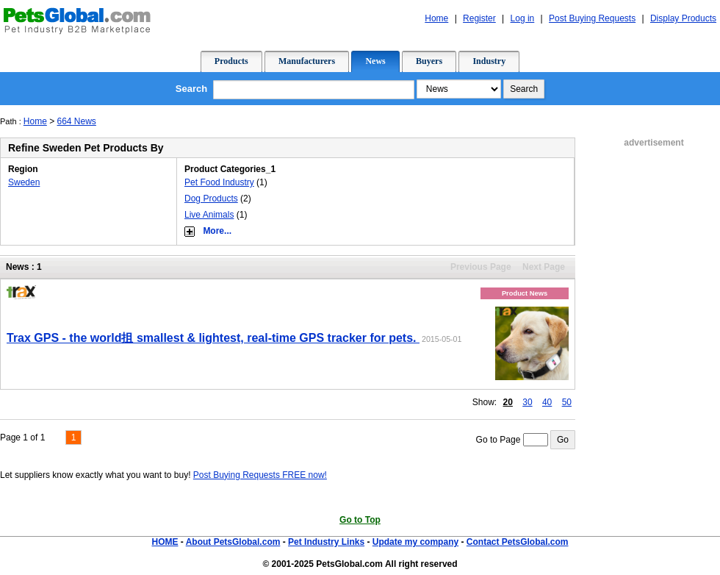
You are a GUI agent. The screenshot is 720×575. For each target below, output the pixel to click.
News (375, 61)
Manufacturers (306, 61)
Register (479, 18)
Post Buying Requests (592, 18)
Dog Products (211, 198)
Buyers (429, 61)
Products (231, 61)
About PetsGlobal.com (233, 542)
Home (436, 18)
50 (567, 402)
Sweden (24, 182)
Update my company (415, 542)
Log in (523, 18)
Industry (488, 61)
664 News (76, 121)
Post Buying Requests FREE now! (260, 475)
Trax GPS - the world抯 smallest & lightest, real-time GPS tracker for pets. (213, 338)
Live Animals (209, 215)
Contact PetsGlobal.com (518, 542)
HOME (164, 542)
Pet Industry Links (326, 542)
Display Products (683, 18)
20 (508, 402)
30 (527, 402)
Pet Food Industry (219, 182)
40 (547, 402)
